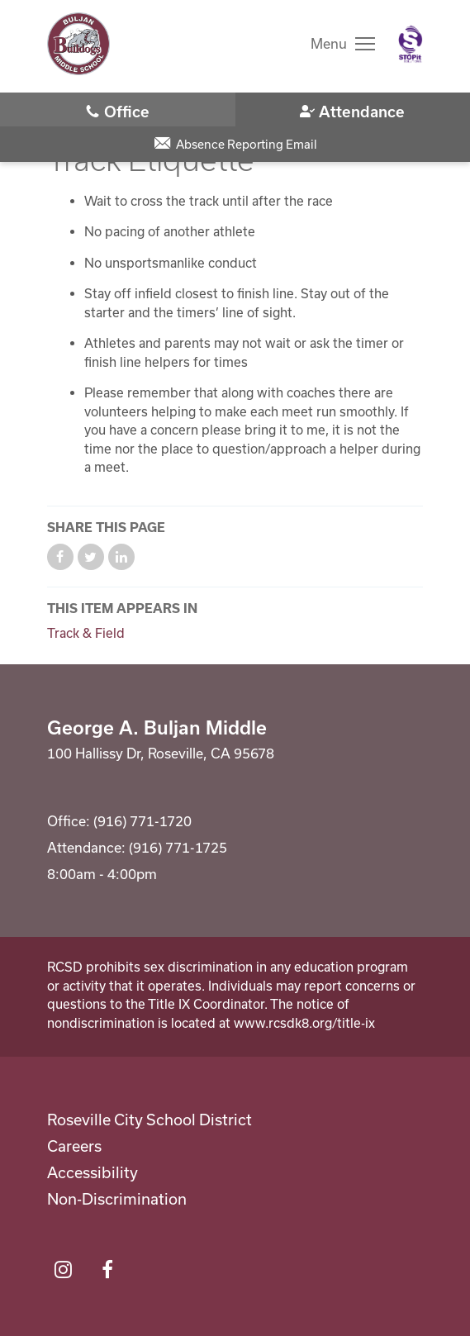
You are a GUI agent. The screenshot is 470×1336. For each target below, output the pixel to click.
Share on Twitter (91, 557)
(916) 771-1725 (353, 111)
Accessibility (92, 1172)
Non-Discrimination (117, 1199)
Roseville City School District (149, 1119)
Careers (74, 1146)
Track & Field (86, 632)
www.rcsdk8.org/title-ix (304, 1022)
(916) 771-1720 (117, 111)
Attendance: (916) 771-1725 (137, 847)
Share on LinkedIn (121, 557)
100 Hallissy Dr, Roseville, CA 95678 (160, 753)
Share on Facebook (60, 557)
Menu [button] (329, 43)
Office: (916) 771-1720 (119, 821)
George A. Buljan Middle (157, 727)
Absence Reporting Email (246, 144)
